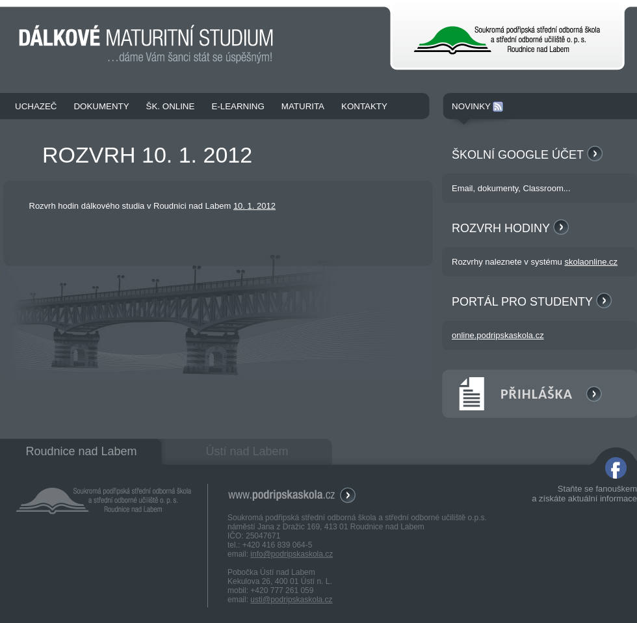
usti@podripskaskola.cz (291, 599)
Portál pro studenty (532, 301)
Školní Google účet (527, 154)
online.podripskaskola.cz (498, 335)
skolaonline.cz (591, 262)
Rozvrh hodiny (510, 228)
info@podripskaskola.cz (291, 554)
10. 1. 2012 (254, 206)
